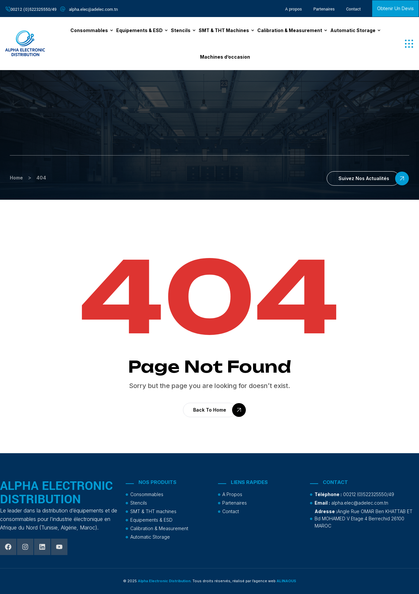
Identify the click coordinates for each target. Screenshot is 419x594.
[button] (409, 44)
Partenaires (324, 9)
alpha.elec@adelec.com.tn (93, 9)
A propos (293, 9)
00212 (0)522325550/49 (33, 9)
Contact (353, 9)
